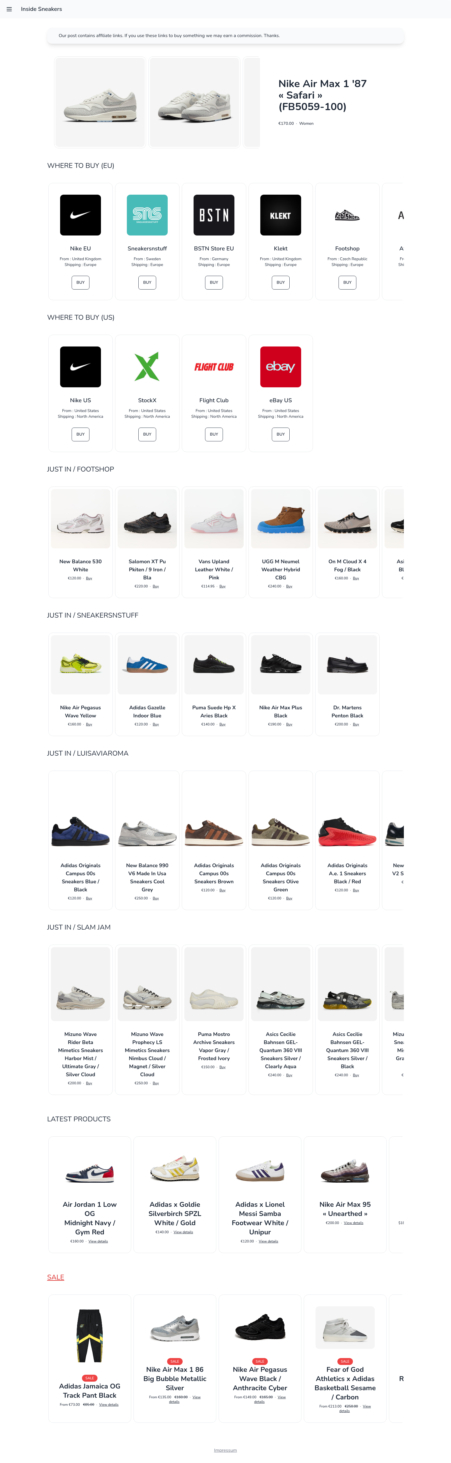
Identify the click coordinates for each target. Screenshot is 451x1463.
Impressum (225, 1450)
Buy (81, 282)
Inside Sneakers (41, 9)
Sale (55, 1277)
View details (98, 1241)
